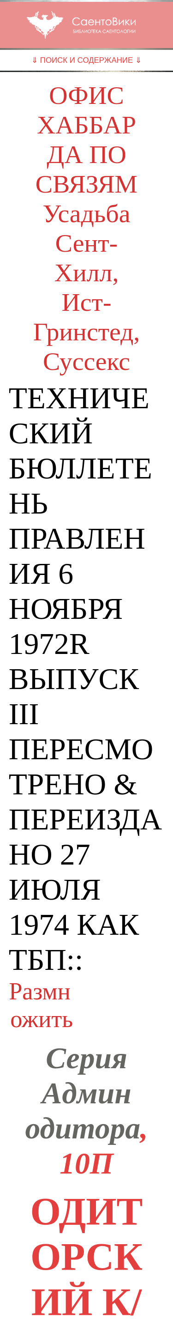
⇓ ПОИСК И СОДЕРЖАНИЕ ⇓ (86, 60)
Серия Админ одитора (82, 1093)
